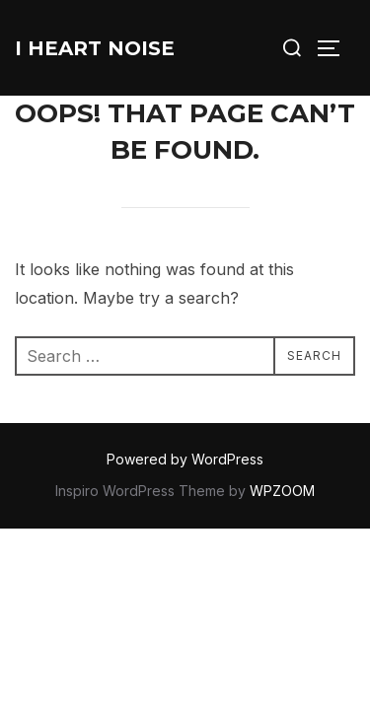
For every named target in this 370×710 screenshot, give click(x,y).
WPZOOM (282, 490)
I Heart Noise (95, 48)
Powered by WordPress (185, 459)
